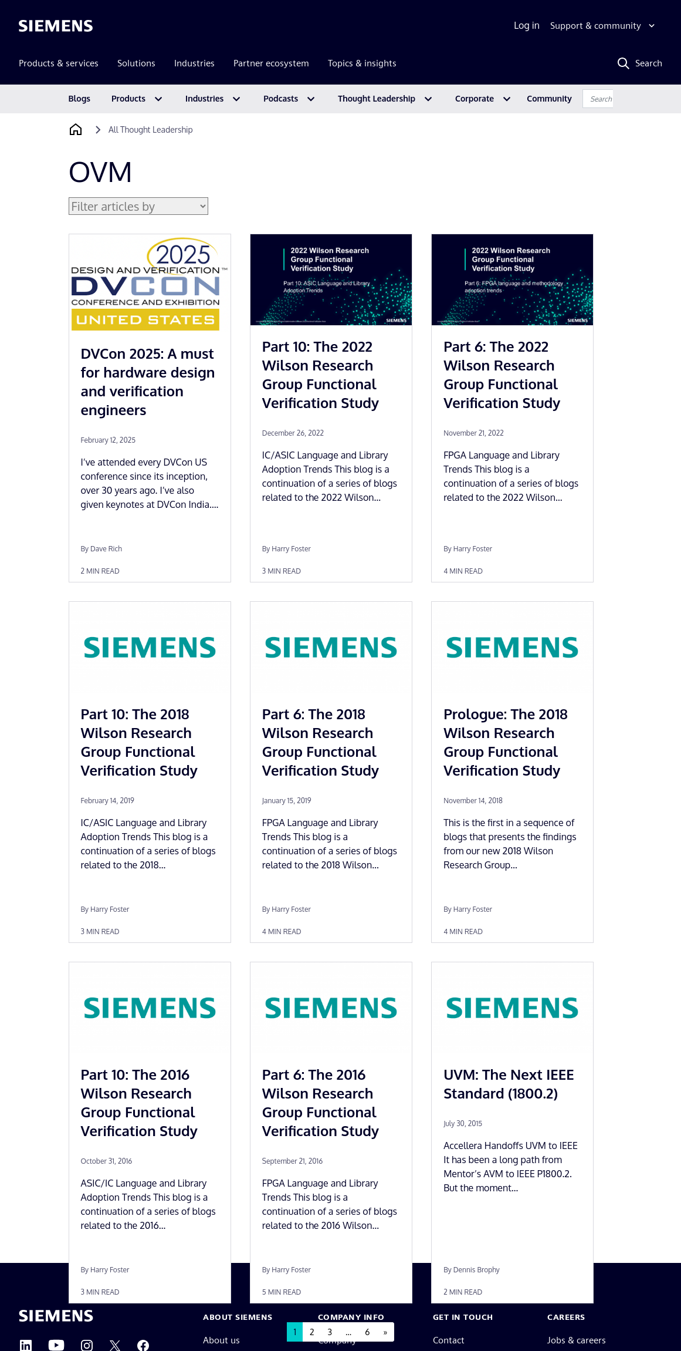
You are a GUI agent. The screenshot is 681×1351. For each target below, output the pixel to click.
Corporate (474, 98)
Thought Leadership (376, 98)
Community (549, 98)
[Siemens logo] (56, 26)
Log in (527, 25)
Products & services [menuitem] (59, 63)
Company (337, 1340)
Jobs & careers (576, 1340)
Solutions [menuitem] (136, 63)
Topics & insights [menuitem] (362, 63)
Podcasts (280, 98)
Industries (204, 98)
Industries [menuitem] (194, 63)
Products (128, 98)
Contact (449, 1340)
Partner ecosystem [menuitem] (271, 63)
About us (221, 1340)
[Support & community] (604, 26)
